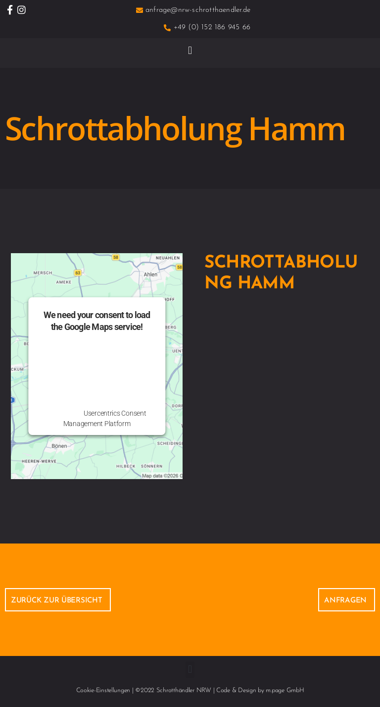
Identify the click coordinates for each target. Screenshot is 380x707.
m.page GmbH (285, 690)
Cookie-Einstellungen (103, 690)
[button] (190, 50)
